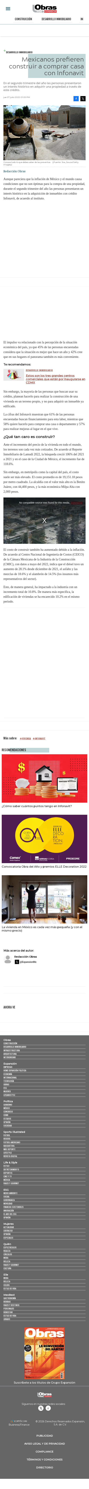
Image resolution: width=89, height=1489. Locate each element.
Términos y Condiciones (44, 1459)
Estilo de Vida (9, 1315)
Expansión (10, 1063)
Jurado (6, 1319)
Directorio (44, 1467)
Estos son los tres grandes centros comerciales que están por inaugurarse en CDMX (55, 379)
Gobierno (7, 1104)
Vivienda (26, 738)
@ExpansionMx (28, 962)
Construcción (23, 19)
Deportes (7, 1172)
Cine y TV (7, 1176)
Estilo (6, 1165)
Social (6, 1196)
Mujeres (7, 1091)
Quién (7, 1244)
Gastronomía (9, 1298)
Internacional (10, 1077)
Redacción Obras (25, 956)
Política (8, 1101)
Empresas (7, 1066)
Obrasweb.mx (48, 1408)
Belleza (6, 1261)
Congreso (8, 1111)
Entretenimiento (11, 1169)
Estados (7, 1118)
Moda (5, 1257)
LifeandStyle (9, 1094)
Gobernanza (9, 1200)
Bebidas (7, 1301)
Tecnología (8, 1080)
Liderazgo (8, 1230)
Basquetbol (9, 1145)
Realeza (6, 1250)
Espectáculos (10, 1247)
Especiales (8, 1237)
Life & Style (10, 1162)
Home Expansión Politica (14, 1070)
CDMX (5, 1115)
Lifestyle (7, 1152)
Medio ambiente (10, 1193)
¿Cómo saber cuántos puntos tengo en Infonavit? (37, 806)
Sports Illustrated (14, 1132)
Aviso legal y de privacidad (44, 1443)
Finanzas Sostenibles (13, 1206)
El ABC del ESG (9, 1214)
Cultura (7, 1268)
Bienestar (8, 1312)
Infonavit (40, 738)
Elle (5, 1274)
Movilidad (7, 1203)
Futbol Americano (11, 1142)
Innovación (8, 1210)
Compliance (44, 1451)
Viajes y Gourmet (11, 1183)
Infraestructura (11, 1050)
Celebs (6, 1285)
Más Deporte (9, 1149)
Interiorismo (9, 1057)
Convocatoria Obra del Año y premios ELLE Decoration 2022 (44, 866)
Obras (7, 1040)
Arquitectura (10, 1053)
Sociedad (7, 1125)
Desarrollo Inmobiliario (56, 19)
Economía (7, 1074)
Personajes (8, 1308)
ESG (5, 1087)
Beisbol (7, 1138)
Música (6, 1179)
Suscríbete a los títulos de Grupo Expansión (44, 1382)
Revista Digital (10, 1156)
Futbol (6, 1135)
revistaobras (40, 1408)
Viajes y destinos (11, 1305)
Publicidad (44, 1435)
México (6, 1108)
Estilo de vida (9, 1288)
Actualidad (8, 1227)
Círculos (7, 1254)
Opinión (7, 1122)
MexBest (9, 1295)
